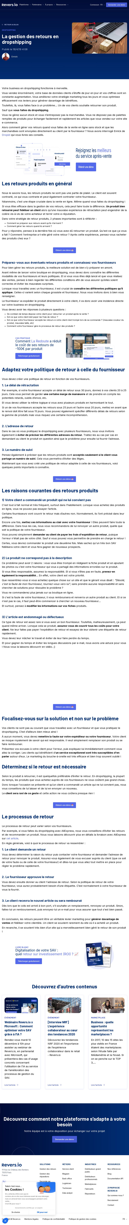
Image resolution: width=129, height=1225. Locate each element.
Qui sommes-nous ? (116, 1195)
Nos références (114, 1169)
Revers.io (16, 1219)
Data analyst (67, 1193)
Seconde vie (45, 1181)
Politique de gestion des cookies (82, 1219)
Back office (67, 1178)
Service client (68, 1169)
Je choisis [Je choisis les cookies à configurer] (15, 1212)
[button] (25, 4)
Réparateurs (90, 1194)
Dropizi (6, 134)
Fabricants (89, 1189)
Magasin (65, 1174)
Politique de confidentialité (54, 1219)
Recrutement (113, 1200)
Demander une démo (116, 5)
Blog (109, 1174)
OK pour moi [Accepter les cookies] (42, 1212)
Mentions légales (31, 1219)
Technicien (67, 1188)
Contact (111, 1205)
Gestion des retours (48, 1169)
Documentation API (115, 1178)
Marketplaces (90, 1184)
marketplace (98, 1019)
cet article (12, 838)
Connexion (94, 5)
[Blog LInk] (21, 1044)
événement (10, 1019)
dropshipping (9, 30)
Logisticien (66, 1183)
